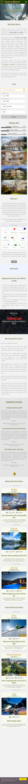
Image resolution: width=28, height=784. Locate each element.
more (14, 262)
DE (2, 3)
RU (2, 1)
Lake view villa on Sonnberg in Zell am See (14, 555)
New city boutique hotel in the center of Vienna (14, 681)
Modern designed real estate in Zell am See (14, 594)
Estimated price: (5, 99)
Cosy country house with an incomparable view (14, 516)
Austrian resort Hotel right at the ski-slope (14, 642)
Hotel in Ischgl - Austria (14, 720)
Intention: (3, 109)
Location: (3, 104)
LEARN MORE (14, 15)
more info (14, 421)
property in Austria (9, 64)
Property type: (5, 93)
